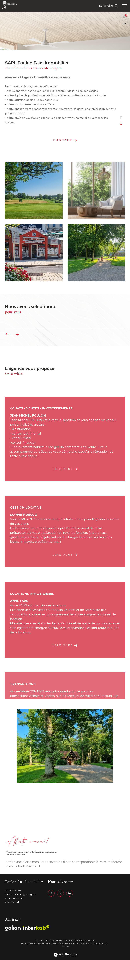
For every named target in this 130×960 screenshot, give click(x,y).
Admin (74, 943)
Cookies (65, 946)
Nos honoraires (28, 943)
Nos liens (85, 943)
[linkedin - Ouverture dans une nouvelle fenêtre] (69, 893)
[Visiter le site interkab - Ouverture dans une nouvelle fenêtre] (36, 927)
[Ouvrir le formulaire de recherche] (108, 5)
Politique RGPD (99, 943)
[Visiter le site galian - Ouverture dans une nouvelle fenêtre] (13, 928)
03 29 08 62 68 (13, 890)
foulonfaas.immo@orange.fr (20, 894)
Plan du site (44, 943)
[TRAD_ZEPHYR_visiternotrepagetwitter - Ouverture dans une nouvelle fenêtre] (60, 893)
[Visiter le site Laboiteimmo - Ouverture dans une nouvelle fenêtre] (65, 952)
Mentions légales (60, 943)
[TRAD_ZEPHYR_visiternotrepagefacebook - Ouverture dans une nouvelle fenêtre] (51, 893)
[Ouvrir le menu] (124, 6)
